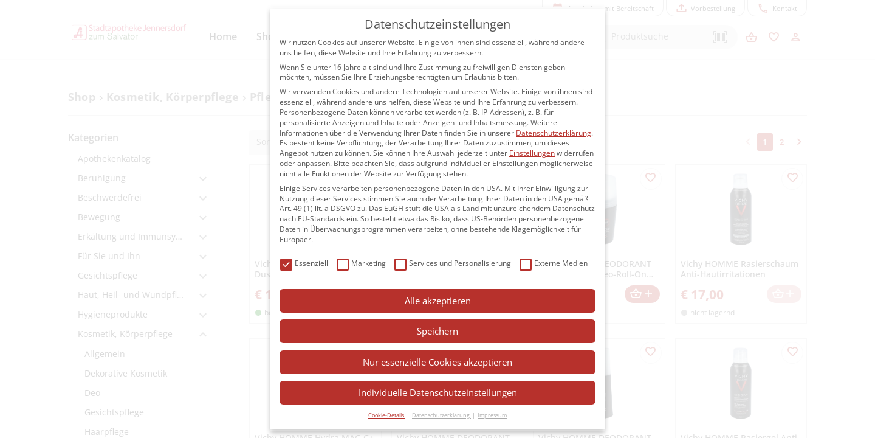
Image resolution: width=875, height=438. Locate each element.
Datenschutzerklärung (553, 133)
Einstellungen (532, 153)
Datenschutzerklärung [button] (441, 415)
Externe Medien (554, 264)
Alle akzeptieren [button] (438, 300)
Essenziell (304, 264)
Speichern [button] (437, 331)
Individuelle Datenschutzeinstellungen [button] (438, 392)
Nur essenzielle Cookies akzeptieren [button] (437, 362)
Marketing (361, 264)
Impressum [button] (492, 415)
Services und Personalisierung (452, 264)
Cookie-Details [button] (386, 415)
